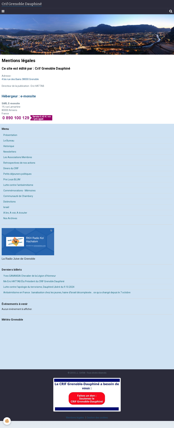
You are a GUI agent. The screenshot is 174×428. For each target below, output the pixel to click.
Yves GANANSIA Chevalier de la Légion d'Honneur (29, 275)
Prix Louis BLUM (11, 179)
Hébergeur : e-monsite (19, 96)
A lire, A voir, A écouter (15, 212)
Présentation (10, 135)
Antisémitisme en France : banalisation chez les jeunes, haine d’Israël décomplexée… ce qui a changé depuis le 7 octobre (66, 292)
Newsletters (9, 151)
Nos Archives (10, 218)
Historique (8, 146)
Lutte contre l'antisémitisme (18, 185)
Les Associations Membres (17, 157)
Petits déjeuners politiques (17, 174)
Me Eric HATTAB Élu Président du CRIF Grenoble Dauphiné (33, 281)
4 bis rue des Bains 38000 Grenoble (20, 79)
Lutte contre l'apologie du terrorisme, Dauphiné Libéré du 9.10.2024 (38, 287)
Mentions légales (75, 417)
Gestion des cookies (97, 417)
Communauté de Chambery (18, 196)
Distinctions (9, 201)
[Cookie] (7, 421)
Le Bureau (8, 140)
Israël (6, 207)
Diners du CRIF (11, 168)
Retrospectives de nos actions (19, 162)
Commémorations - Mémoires (19, 190)
